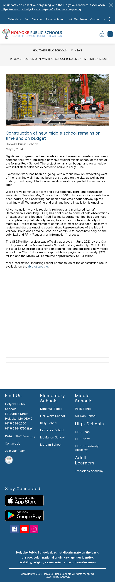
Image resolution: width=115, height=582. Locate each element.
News (78, 50)
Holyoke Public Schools (50, 50)
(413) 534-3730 (15, 428)
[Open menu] (110, 34)
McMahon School (52, 437)
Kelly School (48, 423)
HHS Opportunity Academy (87, 448)
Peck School (83, 409)
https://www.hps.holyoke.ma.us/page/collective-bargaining (41, 9)
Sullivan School (85, 416)
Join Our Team (77, 19)
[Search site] (110, 19)
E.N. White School (52, 416)
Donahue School (51, 409)
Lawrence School (52, 430)
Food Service (33, 19)
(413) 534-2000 (15, 423)
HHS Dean (82, 432)
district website (38, 266)
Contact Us (97, 19)
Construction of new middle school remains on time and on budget (61, 58)
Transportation (54, 19)
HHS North (82, 439)
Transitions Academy (89, 471)
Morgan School (50, 444)
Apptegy (65, 576)
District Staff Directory (20, 436)
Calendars (14, 19)
